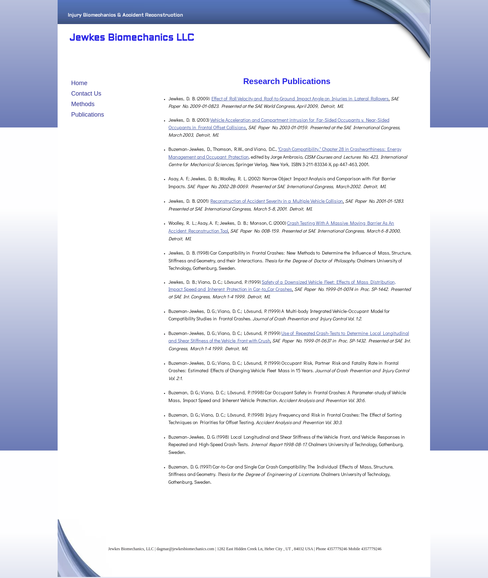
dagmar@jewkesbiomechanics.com (185, 548)
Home (79, 83)
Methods (83, 104)
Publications (87, 114)
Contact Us (86, 93)
